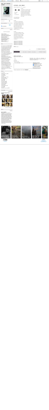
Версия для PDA (43, 140)
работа (2, 61)
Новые (44, 51)
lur (8, 117)
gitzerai (5, 116)
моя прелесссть (3, 81)
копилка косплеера (3, 85)
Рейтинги (18, 0)
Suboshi (1, 4)
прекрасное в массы (4, 73)
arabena (10, 114)
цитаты (2, 74)
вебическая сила (7, 48)
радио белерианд (6, 61)
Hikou (6, 116)
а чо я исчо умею (8, 46)
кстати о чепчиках (6, 53)
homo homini (6, 45)
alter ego (2, 45)
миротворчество (4, 56)
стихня (2, 72)
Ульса (10, 122)
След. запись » (34, 51)
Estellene (2, 116)
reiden (4, 46)
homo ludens (9, 45)
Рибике (10, 121)
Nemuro (10, 117)
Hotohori (11, 116)
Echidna (8, 115)
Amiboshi (2, 114)
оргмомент (7, 58)
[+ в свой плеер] (16, 14)
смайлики (22, 62)
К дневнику (29, 51)
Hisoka (8, 116)
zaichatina (4, 119)
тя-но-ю (2, 86)
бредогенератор (3, 78)
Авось (22, 0)
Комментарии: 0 (7, 34)
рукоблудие (7, 63)
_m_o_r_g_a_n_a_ (7, 113)
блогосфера (5, 47)
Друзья (5, 3)
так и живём (5, 65)
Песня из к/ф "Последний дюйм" (6, 35)
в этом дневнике (4, 26)
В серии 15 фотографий (8, 107)
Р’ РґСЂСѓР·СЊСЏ (7, 15)
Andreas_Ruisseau (6, 114)
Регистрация (9, 0)
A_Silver (11, 113)
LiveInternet (3, 0)
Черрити (2, 123)
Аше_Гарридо (7, 119)
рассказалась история (5, 62)
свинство (10, 63)
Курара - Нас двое (4, 40)
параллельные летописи (5, 59)
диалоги (8, 51)
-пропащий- (2, 113)
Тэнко (9, 122)
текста (2, 76)
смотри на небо (3, 64)
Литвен (2, 121)
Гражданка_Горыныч (8, 120)
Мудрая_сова (7, 121)
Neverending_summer (4, 118)
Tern (1, 119)
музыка (9, 56)
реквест (2, 80)
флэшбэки (2, 84)
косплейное (2, 83)
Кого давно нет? (3, 112)
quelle (8, 118)
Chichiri (2, 115)
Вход (13, 0)
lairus (2, 46)
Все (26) (11, 29)
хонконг (5, 67)
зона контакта (7, 52)
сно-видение (9, 64)
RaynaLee (10, 118)
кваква (11, 52)
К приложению (10, 91)
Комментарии (8, 3)
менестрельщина (3, 55)
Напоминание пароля (16, 61)
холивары (2, 67)
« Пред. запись (25, 51)
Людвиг (4, 121)
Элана (4, 123)
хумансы (8, 67)
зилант (2, 52)
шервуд (10, 68)
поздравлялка (3, 60)
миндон (2, 79)
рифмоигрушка (3, 63)
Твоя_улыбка (6, 122)
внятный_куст (3, 120)
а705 (2, 47)
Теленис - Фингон (3, 33)
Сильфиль (2, 122)
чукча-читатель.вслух (5, 68)
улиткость (8, 66)
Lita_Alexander (6, 117)
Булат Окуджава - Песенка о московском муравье (5, 39)
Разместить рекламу (43, 141)
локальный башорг (5, 54)
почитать (7, 60)
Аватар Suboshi (6, 10)
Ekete (10, 115)
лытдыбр (2, 75)
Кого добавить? (8, 112)
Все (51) (11, 110)
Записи (2, 3)
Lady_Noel (2, 117)
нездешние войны (3, 57)
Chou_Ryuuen (5, 115)
